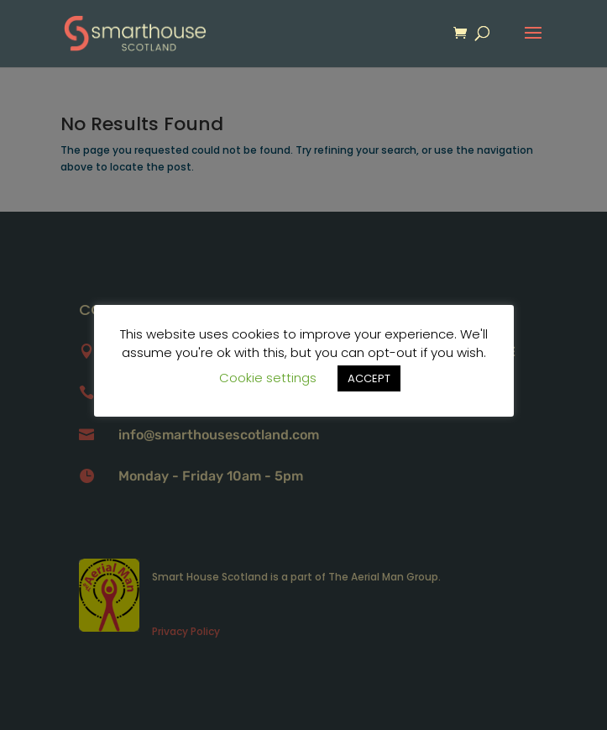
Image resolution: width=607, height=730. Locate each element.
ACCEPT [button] (369, 378)
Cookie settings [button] (268, 377)
